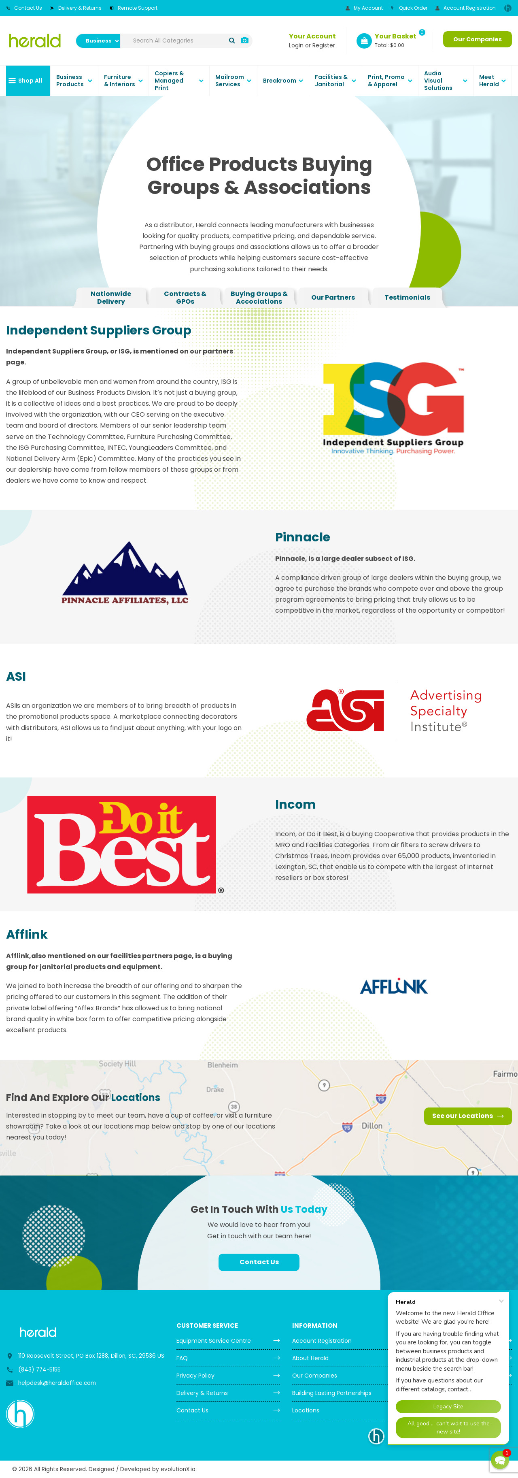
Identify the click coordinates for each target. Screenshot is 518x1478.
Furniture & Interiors (119, 80)
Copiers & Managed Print (169, 80)
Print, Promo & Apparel (386, 80)
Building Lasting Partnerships (332, 1393)
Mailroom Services (229, 80)
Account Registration (465, 7)
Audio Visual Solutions (438, 80)
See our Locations (468, 1115)
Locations (305, 1410)
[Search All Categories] (187, 41)
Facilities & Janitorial (331, 80)
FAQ (182, 1358)
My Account (364, 7)
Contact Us (24, 7)
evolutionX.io (178, 1469)
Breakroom (279, 81)
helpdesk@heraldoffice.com (57, 1383)
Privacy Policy (195, 1375)
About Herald (310, 1358)
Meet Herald (489, 80)
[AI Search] (244, 40)
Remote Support (133, 7)
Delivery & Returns (76, 7)
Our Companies (477, 39)
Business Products (70, 80)
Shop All (30, 81)
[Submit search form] (232, 41)
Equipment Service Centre (213, 1340)
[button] (500, 1460)
